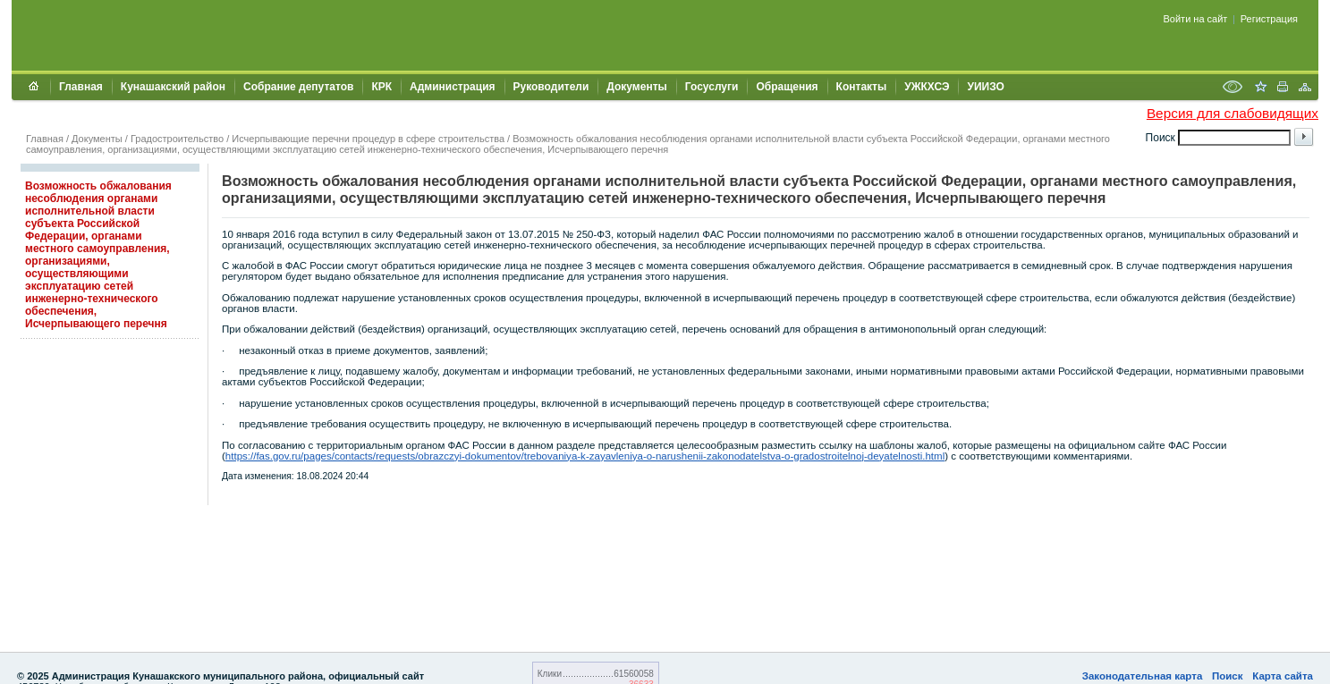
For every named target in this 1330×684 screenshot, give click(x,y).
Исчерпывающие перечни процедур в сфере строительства (368, 138)
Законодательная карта (1142, 676)
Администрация (452, 86)
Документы (636, 86)
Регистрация (1269, 18)
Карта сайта (1282, 676)
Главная (81, 86)
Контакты (861, 86)
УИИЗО (985, 86)
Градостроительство (177, 138)
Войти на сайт (1196, 18)
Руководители (551, 86)
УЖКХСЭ (926, 86)
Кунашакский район (173, 86)
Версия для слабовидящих (1232, 113)
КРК (381, 86)
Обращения (786, 86)
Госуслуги (712, 86)
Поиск (1227, 676)
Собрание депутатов (298, 86)
